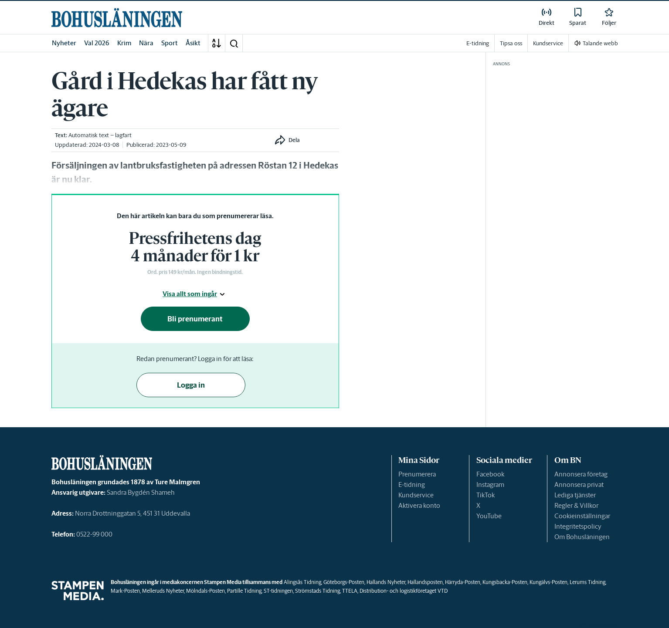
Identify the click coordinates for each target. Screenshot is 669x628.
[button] (233, 43)
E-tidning (411, 484)
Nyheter (64, 43)
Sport (169, 43)
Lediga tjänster (575, 495)
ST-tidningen (278, 590)
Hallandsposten (425, 582)
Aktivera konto (419, 505)
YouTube (489, 516)
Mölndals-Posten (205, 590)
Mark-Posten (125, 590)
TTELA (349, 590)
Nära (146, 43)
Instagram (490, 484)
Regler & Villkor (576, 505)
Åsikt (193, 43)
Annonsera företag (581, 474)
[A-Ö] (216, 43)
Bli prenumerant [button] (195, 319)
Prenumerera (417, 474)
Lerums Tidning (587, 582)
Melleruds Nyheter (163, 590)
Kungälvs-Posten (548, 582)
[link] (116, 18)
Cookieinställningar (582, 516)
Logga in (191, 385)
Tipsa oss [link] (511, 43)
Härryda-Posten (462, 582)
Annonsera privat (579, 484)
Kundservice (416, 495)
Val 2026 (96, 43)
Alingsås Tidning (302, 582)
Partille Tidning (244, 590)
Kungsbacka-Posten (504, 582)
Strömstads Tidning (317, 590)
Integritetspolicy (577, 526)
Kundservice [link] (548, 43)
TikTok (485, 495)
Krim (124, 43)
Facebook (490, 474)
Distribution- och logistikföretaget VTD (404, 590)
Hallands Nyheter (386, 582)
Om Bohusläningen (582, 537)
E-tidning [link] (477, 43)
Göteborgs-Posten (343, 582)
